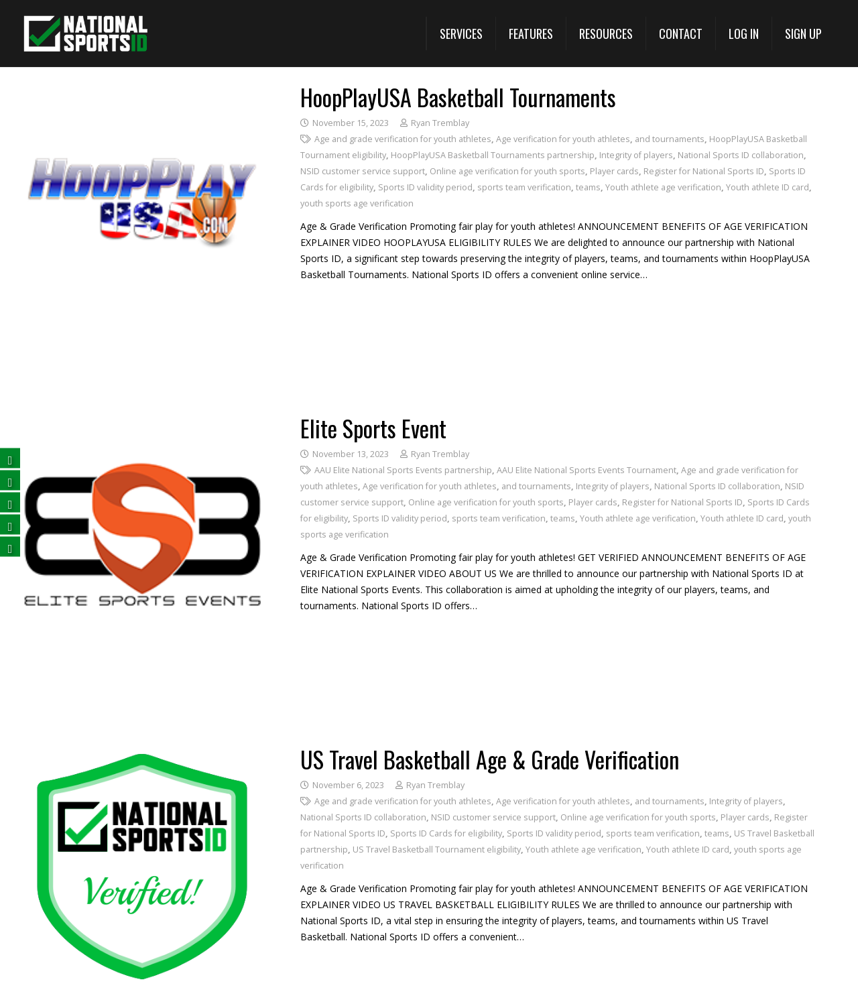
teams (588, 187)
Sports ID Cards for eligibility (446, 833)
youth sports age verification (357, 203)
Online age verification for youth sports (507, 171)
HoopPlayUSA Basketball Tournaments (458, 97)
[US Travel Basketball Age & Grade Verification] (142, 755)
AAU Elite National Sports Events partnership (403, 470)
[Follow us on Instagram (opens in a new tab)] (10, 547)
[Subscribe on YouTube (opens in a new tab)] (10, 524)
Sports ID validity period (425, 187)
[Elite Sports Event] (142, 424)
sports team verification (524, 187)
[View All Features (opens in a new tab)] (530, 33)
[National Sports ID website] (85, 33)
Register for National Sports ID (704, 171)
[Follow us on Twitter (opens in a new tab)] (10, 480)
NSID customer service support (362, 171)
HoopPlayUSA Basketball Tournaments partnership (493, 155)
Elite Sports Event (373, 428)
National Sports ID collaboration (741, 155)
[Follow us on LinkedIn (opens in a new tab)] (10, 502)
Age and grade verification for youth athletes (402, 139)
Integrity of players (636, 155)
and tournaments (669, 139)
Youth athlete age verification (663, 187)
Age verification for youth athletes (563, 139)
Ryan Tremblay (440, 123)
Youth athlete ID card (767, 187)
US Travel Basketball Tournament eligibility (437, 849)
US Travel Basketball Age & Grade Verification (489, 759)
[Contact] (680, 33)
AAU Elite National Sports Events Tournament (586, 470)
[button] (460, 33)
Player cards (614, 171)
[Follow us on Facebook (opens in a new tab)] (10, 458)
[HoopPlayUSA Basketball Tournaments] (142, 93)
